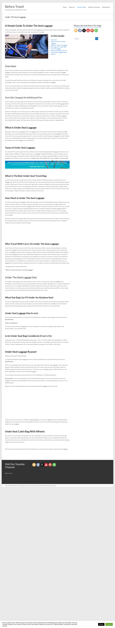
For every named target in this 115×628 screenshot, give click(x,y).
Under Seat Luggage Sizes (58, 52)
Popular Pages (81, 7)
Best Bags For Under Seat (58, 47)
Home (65, 7)
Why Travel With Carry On (59, 50)
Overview (54, 40)
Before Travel (14, 6)
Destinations (106, 7)
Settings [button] (101, 624)
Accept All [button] (109, 624)
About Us (72, 7)
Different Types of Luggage (59, 45)
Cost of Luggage (56, 49)
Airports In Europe (94, 7)
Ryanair (53, 54)
